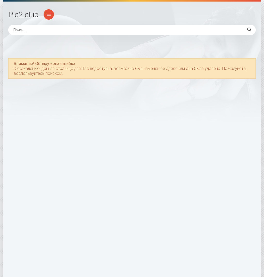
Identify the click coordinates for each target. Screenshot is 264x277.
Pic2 (23, 14)
